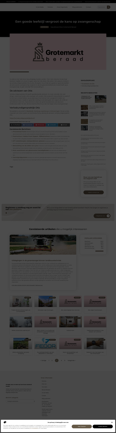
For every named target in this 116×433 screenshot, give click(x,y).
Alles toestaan (82, 426)
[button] (112, 422)
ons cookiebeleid (34, 428)
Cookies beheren (102, 426)
